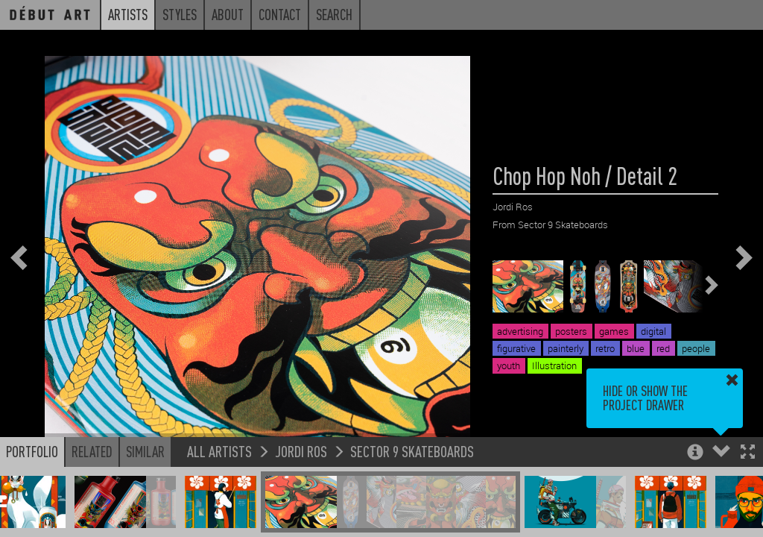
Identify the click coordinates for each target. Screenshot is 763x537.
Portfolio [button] (32, 451)
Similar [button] (145, 451)
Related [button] (92, 451)
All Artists (219, 451)
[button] (748, 453)
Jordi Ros (301, 451)
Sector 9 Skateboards (412, 451)
